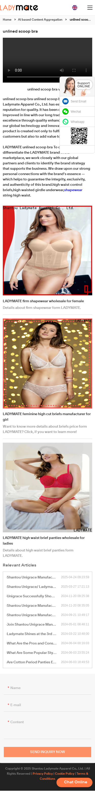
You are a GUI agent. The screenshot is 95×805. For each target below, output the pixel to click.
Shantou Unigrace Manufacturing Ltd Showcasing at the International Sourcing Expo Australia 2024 (34, 606)
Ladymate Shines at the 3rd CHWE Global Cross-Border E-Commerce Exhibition (34, 634)
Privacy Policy (43, 773)
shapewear (73, 190)
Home (7, 19)
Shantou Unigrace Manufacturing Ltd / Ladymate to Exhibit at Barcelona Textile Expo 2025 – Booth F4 (34, 577)
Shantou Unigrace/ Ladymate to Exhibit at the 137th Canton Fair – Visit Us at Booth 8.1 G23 (34, 587)
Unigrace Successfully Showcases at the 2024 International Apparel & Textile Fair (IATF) (34, 596)
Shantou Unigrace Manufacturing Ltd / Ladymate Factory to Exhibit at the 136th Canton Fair (34, 615)
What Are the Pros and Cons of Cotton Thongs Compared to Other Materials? (34, 643)
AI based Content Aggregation (40, 19)
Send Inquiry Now (47, 753)
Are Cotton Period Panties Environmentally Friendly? (34, 662)
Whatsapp (77, 122)
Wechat (76, 111)
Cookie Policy (64, 773)
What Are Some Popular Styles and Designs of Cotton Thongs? (34, 653)
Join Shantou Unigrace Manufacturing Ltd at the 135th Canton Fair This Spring (34, 624)
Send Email (78, 101)
